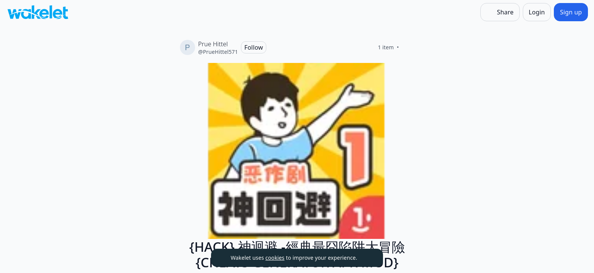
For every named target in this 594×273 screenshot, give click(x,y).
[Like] (408, 47)
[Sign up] (571, 12)
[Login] (537, 12)
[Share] (500, 12)
